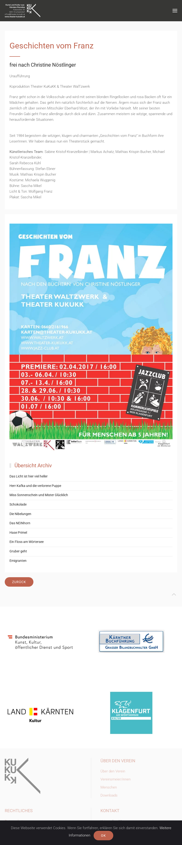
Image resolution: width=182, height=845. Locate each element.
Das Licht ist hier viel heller (28, 476)
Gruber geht (18, 551)
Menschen (108, 787)
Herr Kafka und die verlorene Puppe (35, 486)
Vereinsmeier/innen (115, 779)
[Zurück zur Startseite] (22, 10)
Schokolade (18, 504)
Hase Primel (18, 532)
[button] (175, 10)
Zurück (19, 582)
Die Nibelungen (20, 514)
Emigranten (18, 561)
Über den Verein (112, 771)
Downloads (109, 795)
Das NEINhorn (19, 523)
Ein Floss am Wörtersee (26, 542)
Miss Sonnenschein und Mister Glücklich (38, 495)
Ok (103, 835)
